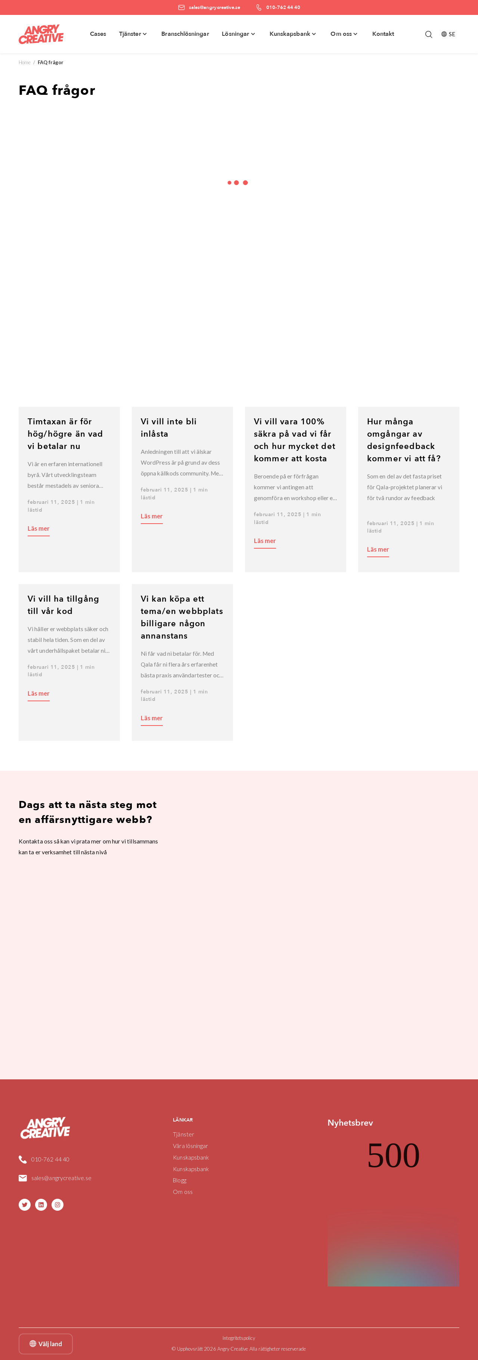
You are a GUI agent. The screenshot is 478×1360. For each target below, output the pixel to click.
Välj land (46, 1344)
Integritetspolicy (239, 1338)
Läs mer (39, 528)
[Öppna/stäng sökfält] (428, 34)
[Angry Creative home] (41, 34)
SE (448, 34)
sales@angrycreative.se (61, 1178)
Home (25, 62)
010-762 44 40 (50, 1159)
